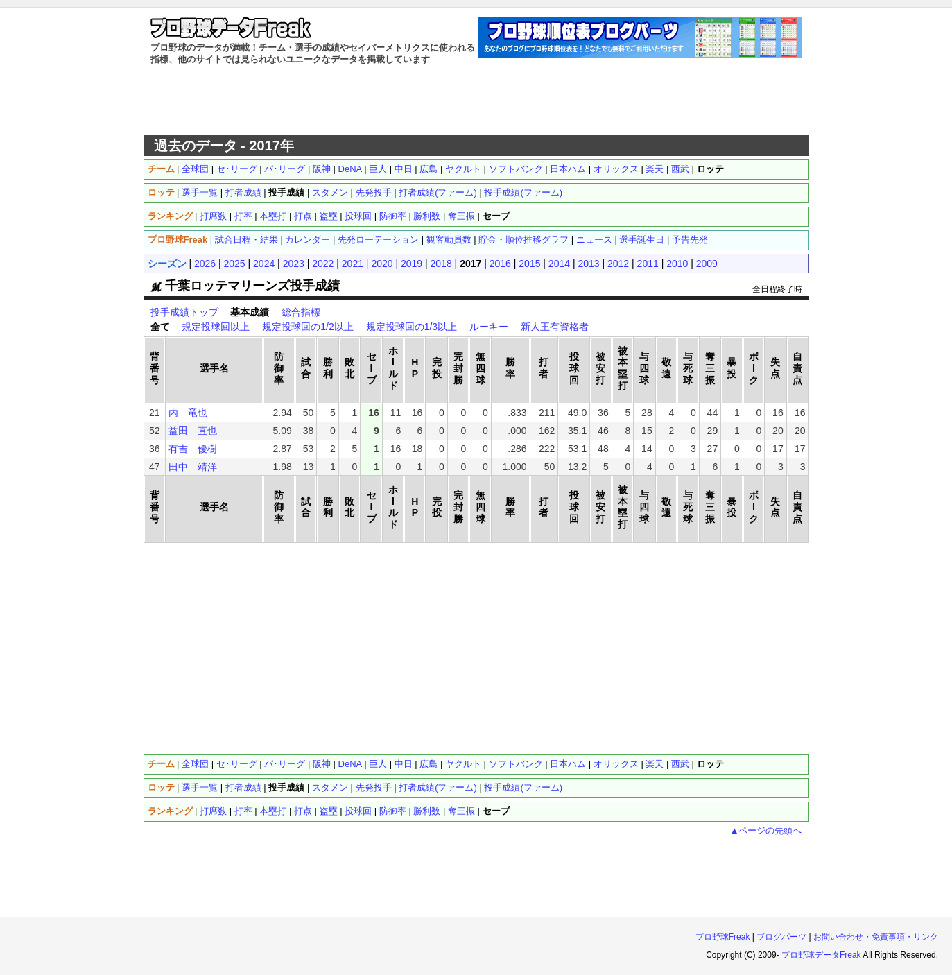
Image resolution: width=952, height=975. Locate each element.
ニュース (594, 239)
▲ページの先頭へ (766, 830)
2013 (588, 263)
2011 (648, 263)
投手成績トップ (184, 312)
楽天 (655, 169)
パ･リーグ (284, 169)
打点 (303, 216)
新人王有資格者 (555, 326)
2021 (352, 263)
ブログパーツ (781, 937)
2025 (234, 263)
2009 (707, 263)
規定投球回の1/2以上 (307, 326)
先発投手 (374, 192)
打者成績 (243, 192)
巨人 (378, 169)
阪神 (322, 169)
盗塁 (329, 216)
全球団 (195, 169)
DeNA (350, 169)
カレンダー (307, 239)
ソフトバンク (516, 169)
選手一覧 (200, 192)
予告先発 (690, 239)
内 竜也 (187, 412)
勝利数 (426, 216)
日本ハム (568, 169)
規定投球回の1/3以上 (411, 326)
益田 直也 (192, 430)
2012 (618, 263)
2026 (205, 263)
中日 (404, 169)
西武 (680, 169)
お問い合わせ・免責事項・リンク (875, 937)
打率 (243, 216)
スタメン (330, 192)
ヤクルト (463, 169)
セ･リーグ (236, 169)
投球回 (358, 216)
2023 (293, 263)
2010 (677, 263)
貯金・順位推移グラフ (523, 239)
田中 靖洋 (192, 466)
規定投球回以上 (216, 326)
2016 (500, 263)
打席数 (213, 216)
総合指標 (301, 312)
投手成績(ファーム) (523, 192)
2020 (381, 263)
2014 (559, 263)
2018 (441, 263)
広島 (428, 169)
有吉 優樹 (192, 448)
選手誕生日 (641, 239)
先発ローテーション (378, 239)
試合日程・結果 (246, 239)
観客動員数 (448, 239)
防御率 (392, 216)
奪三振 (461, 216)
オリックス (616, 169)
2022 (323, 263)
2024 (264, 263)
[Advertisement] (476, 100)
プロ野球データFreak (821, 955)
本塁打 (272, 216)
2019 (411, 263)
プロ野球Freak (722, 937)
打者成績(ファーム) (438, 192)
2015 (529, 263)
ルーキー (488, 326)
